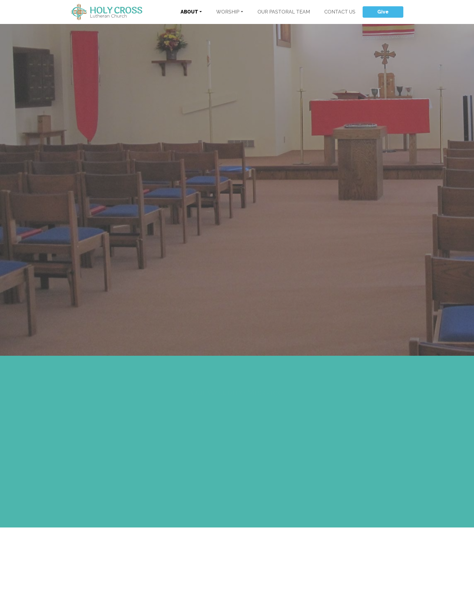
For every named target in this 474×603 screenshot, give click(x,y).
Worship (227, 12)
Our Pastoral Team (284, 12)
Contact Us (339, 12)
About (189, 12)
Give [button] (383, 12)
